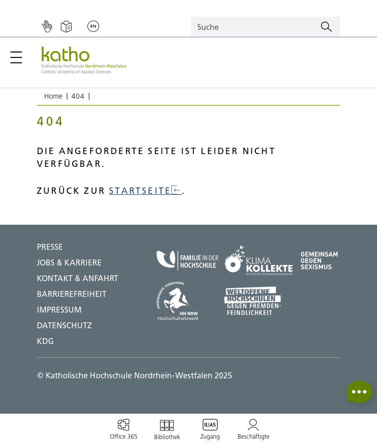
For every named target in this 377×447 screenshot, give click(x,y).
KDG (45, 341)
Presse (50, 247)
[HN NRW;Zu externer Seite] (187, 301)
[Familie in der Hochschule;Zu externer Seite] (187, 261)
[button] (359, 392)
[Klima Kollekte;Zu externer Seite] (258, 260)
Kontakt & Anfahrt (77, 278)
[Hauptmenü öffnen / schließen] (16, 57)
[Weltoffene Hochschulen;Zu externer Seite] (258, 301)
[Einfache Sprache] (66, 27)
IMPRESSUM (59, 310)
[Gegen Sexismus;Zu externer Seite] (319, 260)
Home (53, 96)
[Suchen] (326, 27)
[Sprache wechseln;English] (93, 27)
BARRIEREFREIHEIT (72, 294)
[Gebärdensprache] (47, 27)
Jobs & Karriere (69, 262)
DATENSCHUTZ (64, 325)
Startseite (145, 190)
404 (77, 96)
